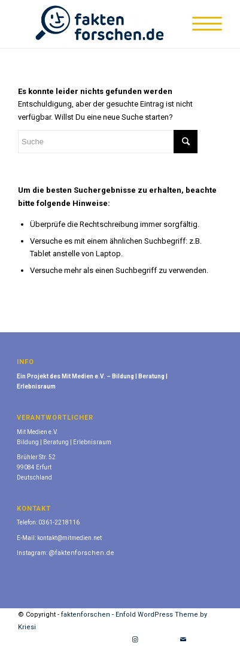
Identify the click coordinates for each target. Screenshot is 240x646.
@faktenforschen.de (81, 553)
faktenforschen (85, 614)
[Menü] (201, 24)
